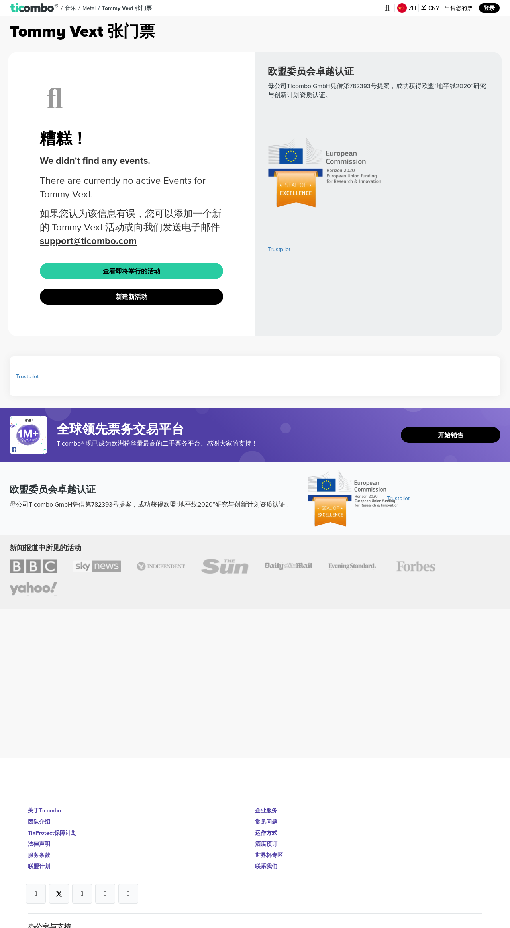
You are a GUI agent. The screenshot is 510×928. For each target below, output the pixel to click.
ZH (406, 8)
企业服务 (266, 810)
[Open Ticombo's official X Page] (59, 894)
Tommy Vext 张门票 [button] (127, 8)
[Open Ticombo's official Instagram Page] (82, 894)
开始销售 (450, 435)
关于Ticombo (44, 810)
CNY (430, 8)
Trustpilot (279, 249)
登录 (489, 8)
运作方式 (266, 833)
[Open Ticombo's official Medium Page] (105, 894)
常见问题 (266, 822)
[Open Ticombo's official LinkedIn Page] (128, 894)
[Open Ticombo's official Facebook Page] (29, 450)
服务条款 (39, 855)
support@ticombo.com (88, 241)
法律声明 (39, 844)
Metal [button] (89, 8)
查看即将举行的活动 (131, 271)
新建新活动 (131, 296)
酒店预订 (266, 844)
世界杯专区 (269, 855)
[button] (34, 8)
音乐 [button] (70, 8)
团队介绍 (39, 822)
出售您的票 (459, 8)
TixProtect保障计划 (52, 833)
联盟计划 (39, 866)
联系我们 (266, 866)
